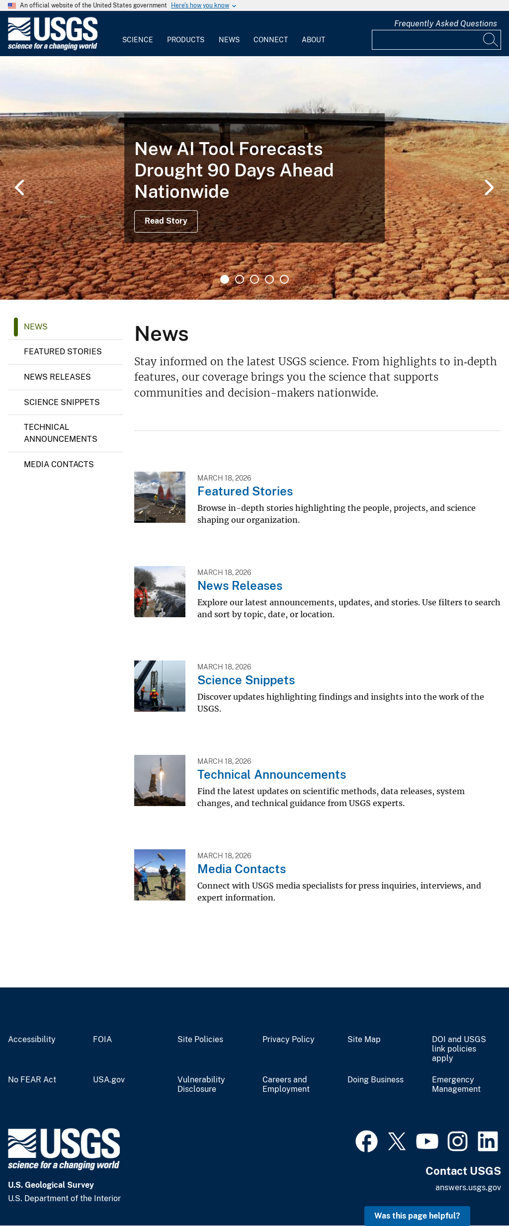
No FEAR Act (32, 1079)
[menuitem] (137, 34)
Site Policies (200, 1039)
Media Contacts (59, 464)
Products (185, 40)
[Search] (491, 40)
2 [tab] (239, 279)
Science (137, 40)
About (313, 40)
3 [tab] (254, 279)
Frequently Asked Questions (445, 23)
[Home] (52, 48)
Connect (271, 40)
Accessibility (32, 1039)
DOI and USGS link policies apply (459, 1049)
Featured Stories (63, 351)
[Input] (436, 40)
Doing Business (375, 1079)
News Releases (57, 377)
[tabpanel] (254, 178)
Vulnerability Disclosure (201, 1084)
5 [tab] (284, 279)
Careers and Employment (286, 1084)
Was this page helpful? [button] (417, 1216)
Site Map (364, 1039)
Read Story (166, 221)
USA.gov (109, 1079)
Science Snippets (62, 402)
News (229, 40)
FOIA (102, 1039)
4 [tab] (269, 279)
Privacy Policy (288, 1039)
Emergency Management (456, 1084)
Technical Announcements (60, 433)
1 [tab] (224, 279)
